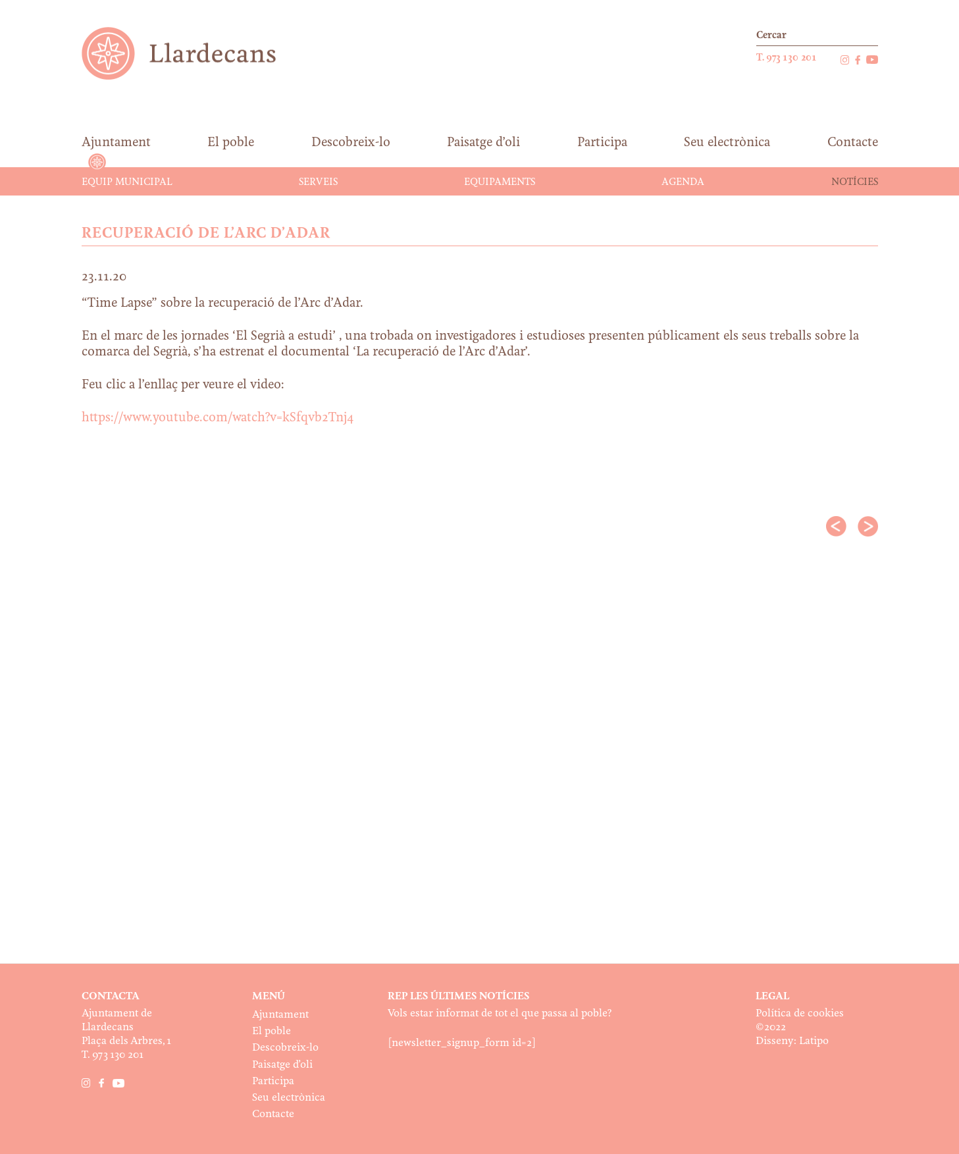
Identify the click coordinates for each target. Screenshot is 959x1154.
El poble (271, 1031)
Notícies (854, 182)
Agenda (682, 182)
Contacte (273, 1114)
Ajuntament (280, 1015)
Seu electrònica (288, 1098)
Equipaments (499, 182)
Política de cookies (800, 1013)
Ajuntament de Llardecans (191, 53)
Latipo (814, 1041)
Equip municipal (127, 182)
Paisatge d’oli (282, 1065)
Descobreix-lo (285, 1048)
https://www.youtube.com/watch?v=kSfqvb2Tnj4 (218, 418)
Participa (273, 1081)
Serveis (318, 182)
